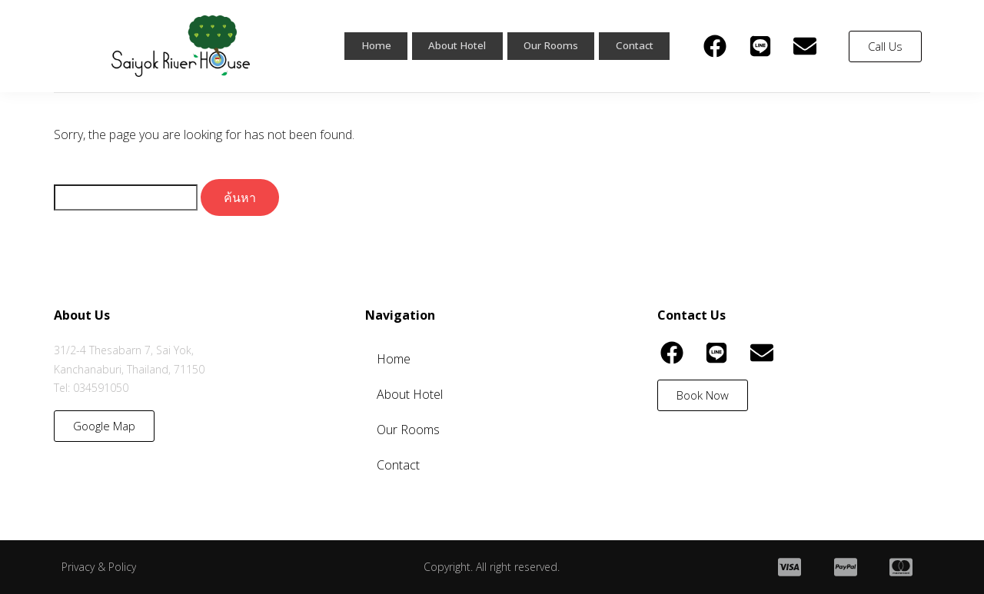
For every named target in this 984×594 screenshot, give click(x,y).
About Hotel (445, 46)
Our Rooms (545, 46)
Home (361, 46)
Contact (633, 46)
